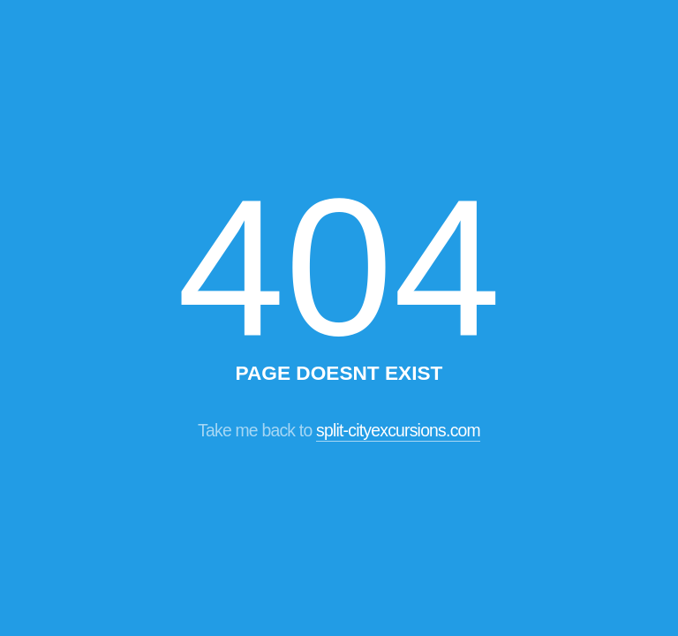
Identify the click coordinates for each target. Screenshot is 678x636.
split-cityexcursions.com (398, 430)
